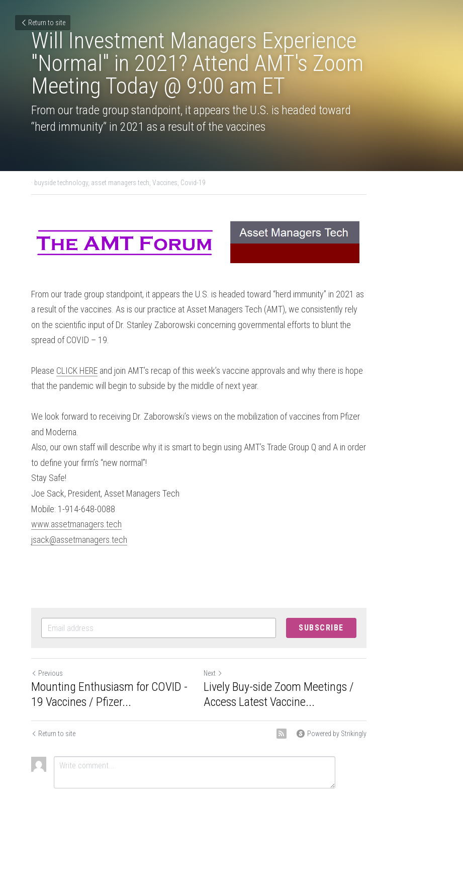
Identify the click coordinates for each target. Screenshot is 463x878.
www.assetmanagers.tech (77, 504)
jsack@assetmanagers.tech (80, 519)
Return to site (42, 23)
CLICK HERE (77, 366)
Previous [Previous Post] (47, 654)
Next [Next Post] (246, 654)
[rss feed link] (347, 714)
